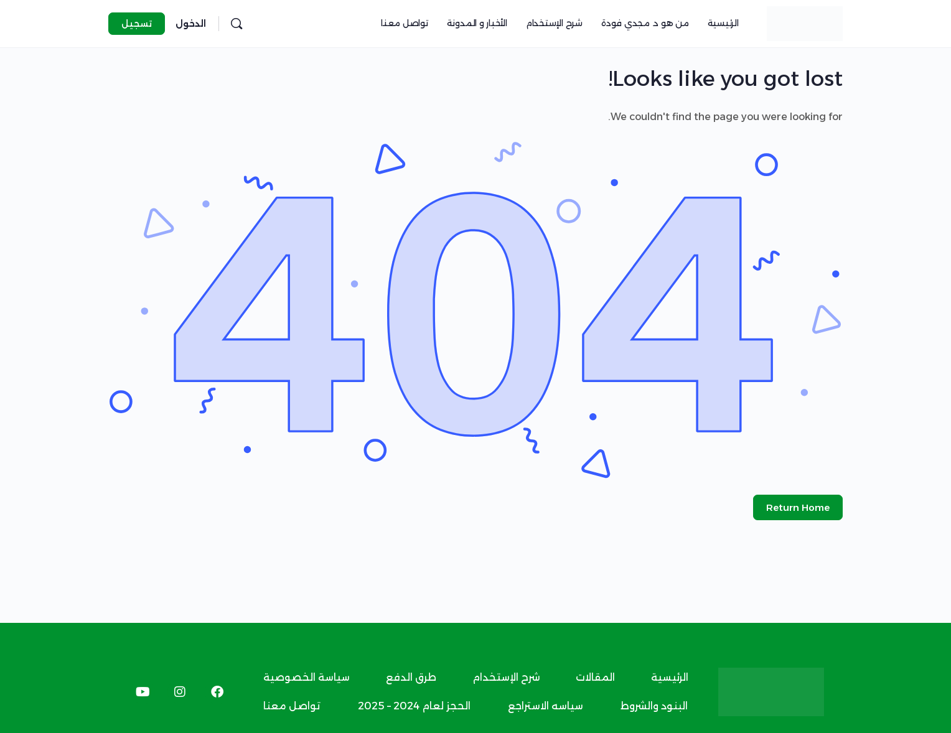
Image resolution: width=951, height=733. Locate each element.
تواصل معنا (292, 706)
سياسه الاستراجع (545, 706)
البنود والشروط (654, 706)
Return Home (798, 507)
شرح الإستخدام (506, 677)
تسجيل (136, 23)
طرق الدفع (411, 677)
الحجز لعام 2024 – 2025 (414, 706)
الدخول (191, 23)
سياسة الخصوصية (306, 677)
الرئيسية (669, 677)
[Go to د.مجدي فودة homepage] (805, 22)
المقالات (595, 677)
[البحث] (236, 23)
